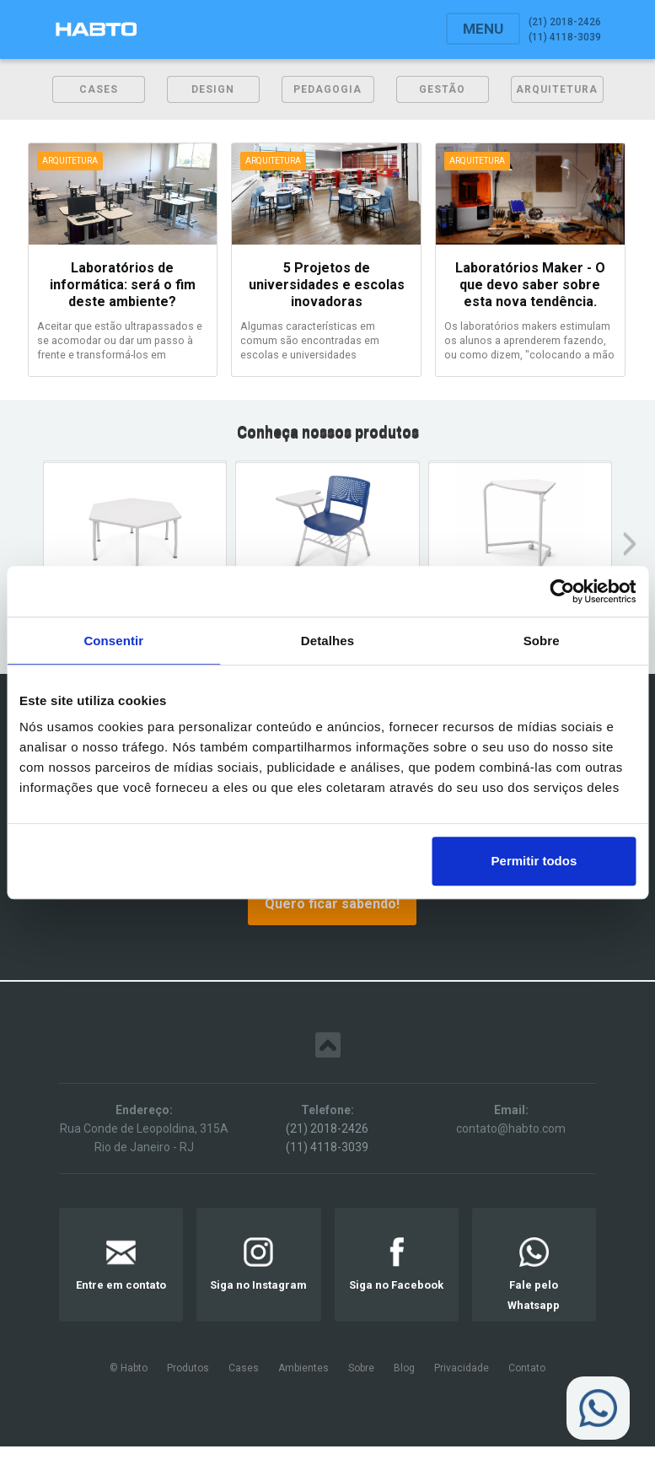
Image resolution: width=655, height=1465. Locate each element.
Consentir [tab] (113, 640)
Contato (526, 1368)
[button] (483, 29)
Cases (243, 1368)
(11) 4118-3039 (327, 1147)
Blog (404, 1368)
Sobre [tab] (541, 640)
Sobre (361, 1368)
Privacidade (461, 1368)
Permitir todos (534, 861)
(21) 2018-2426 (327, 1128)
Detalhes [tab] (327, 640)
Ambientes (303, 1368)
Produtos (188, 1368)
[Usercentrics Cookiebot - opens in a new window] (562, 591)
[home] (96, 29)
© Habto (129, 1368)
